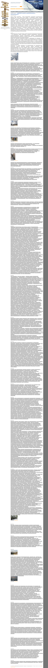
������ (41, 11)
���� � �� (29, 11)
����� (24, 11)
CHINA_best (16, 141)
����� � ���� (35, 11)
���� (12, 11)
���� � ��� (20, 11)
